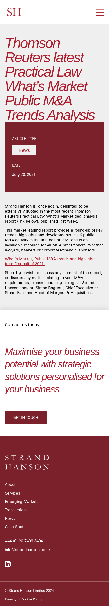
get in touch (25, 417)
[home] (13, 12)
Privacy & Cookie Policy (23, 599)
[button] (100, 12)
